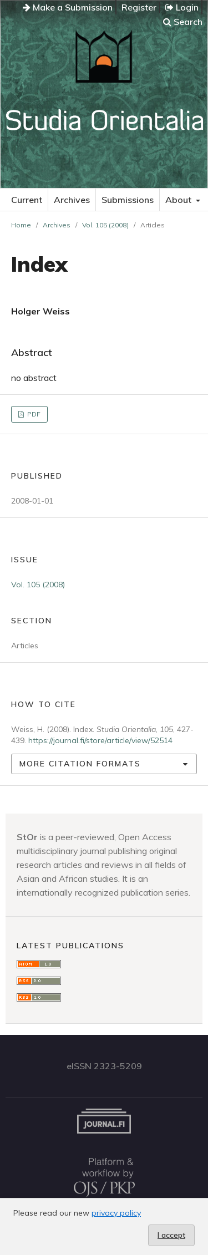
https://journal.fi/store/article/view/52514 (100, 740)
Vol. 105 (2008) (105, 225)
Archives (72, 199)
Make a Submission (68, 7)
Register (138, 7)
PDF (33, 414)
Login (182, 7)
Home (21, 225)
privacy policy (116, 1213)
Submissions (128, 199)
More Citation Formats (80, 764)
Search (182, 21)
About (179, 199)
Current (26, 199)
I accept (171, 1235)
